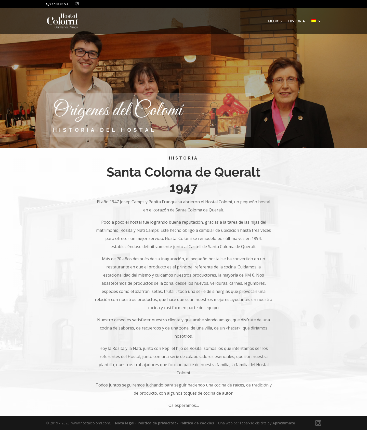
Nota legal (124, 423)
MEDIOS (275, 21)
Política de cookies (196, 423)
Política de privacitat (157, 423)
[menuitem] (316, 26)
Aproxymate (283, 423)
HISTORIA (296, 21)
